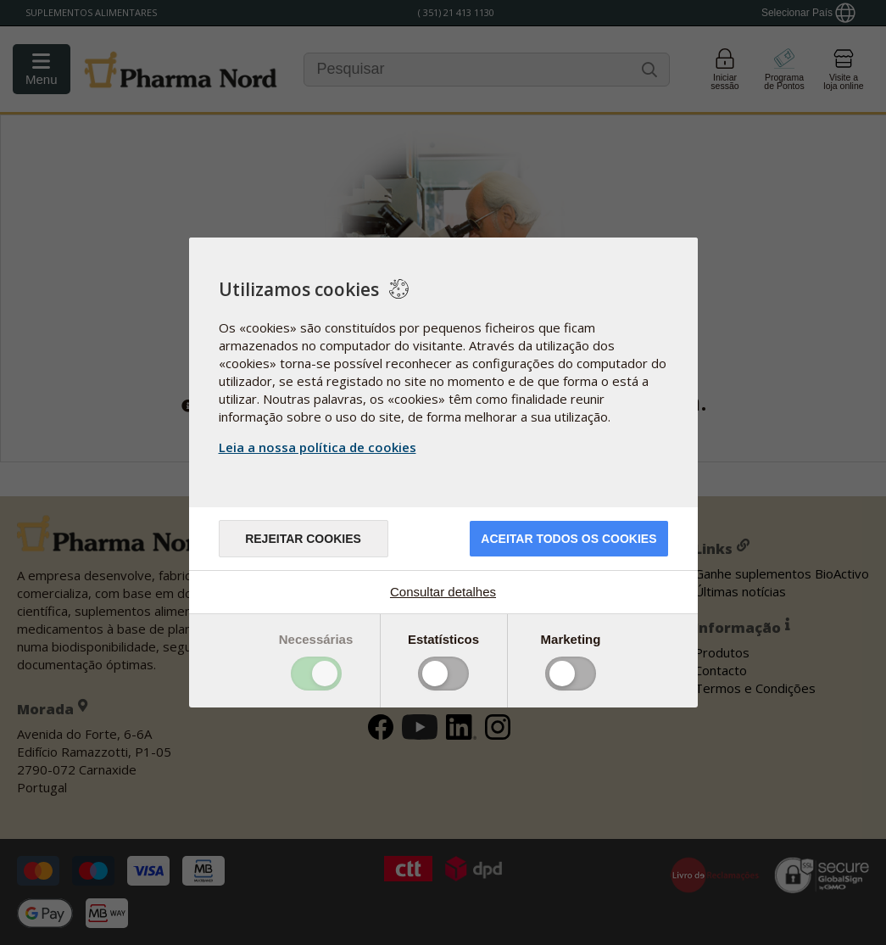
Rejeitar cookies (303, 538)
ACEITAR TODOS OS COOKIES (568, 538)
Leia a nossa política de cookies (317, 447)
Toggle (316, 674)
